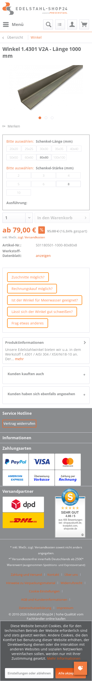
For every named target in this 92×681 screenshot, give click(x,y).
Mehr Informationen (63, 658)
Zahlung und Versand (26, 574)
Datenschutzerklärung (35, 608)
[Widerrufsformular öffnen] (19, 423)
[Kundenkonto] (72, 24)
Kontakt (53, 574)
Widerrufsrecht (71, 583)
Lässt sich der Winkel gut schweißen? (42, 311)
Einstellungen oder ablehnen (29, 673)
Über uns (71, 574)
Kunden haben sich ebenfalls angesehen (41, 394)
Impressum (65, 608)
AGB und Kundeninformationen (44, 599)
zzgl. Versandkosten (31, 237)
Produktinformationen (24, 342)
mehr (19, 359)
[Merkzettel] (60, 24)
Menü (13, 24)
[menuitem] (13, 24)
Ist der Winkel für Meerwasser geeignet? (45, 300)
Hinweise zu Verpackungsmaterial (30, 583)
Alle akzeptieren (70, 673)
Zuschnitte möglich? (28, 277)
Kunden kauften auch (26, 373)
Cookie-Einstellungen (44, 591)
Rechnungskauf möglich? (32, 288)
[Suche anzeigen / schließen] (48, 24)
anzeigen (43, 255)
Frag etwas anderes (28, 323)
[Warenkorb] (84, 24)
